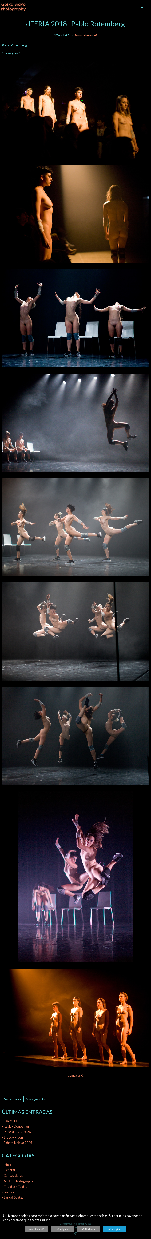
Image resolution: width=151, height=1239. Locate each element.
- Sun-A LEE (10, 1121)
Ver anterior (13, 1099)
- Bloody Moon (12, 1137)
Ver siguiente (35, 1099)
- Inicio (6, 1165)
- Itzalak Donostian (15, 1126)
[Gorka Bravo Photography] (13, 7)
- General (8, 1170)
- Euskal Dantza (13, 1197)
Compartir (75, 1075)
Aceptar (114, 1229)
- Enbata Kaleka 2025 (17, 1143)
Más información (36, 1229)
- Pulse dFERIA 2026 (16, 1132)
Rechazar (88, 1229)
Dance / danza (83, 35)
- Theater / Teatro (15, 1187)
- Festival (8, 1192)
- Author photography (17, 1181)
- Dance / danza (12, 1175)
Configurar (62, 1229)
